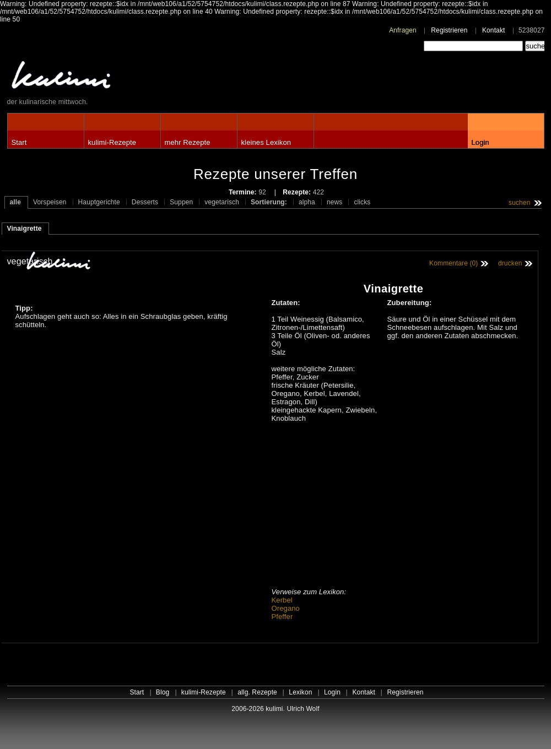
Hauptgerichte (99, 202)
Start (19, 142)
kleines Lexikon (266, 142)
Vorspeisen (50, 202)
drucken (510, 263)
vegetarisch (221, 202)
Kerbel (282, 600)
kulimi (112, 77)
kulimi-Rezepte (112, 142)
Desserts (145, 202)
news (335, 202)
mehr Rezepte (187, 142)
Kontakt (493, 30)
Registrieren (449, 30)
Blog (163, 692)
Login (480, 142)
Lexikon (300, 692)
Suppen (181, 202)
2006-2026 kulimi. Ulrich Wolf (275, 709)
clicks (362, 202)
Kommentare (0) (453, 263)
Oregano (286, 608)
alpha (307, 202)
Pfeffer (282, 616)
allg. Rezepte (257, 692)
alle (15, 202)
